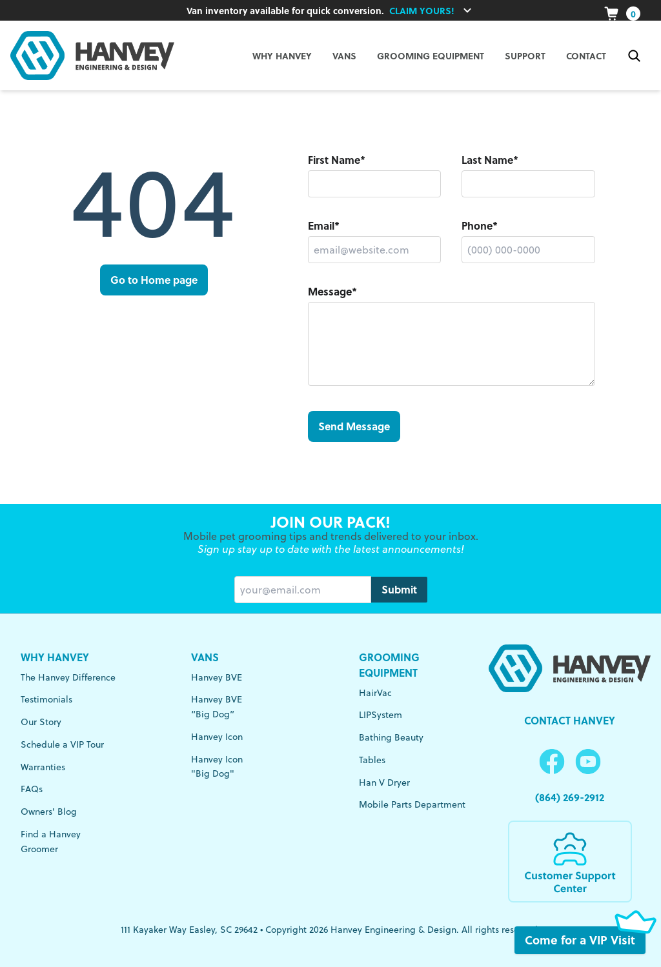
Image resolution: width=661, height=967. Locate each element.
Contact (586, 55)
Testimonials (46, 699)
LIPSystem (380, 714)
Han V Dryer (384, 782)
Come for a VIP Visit (585, 940)
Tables (372, 759)
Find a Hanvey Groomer (51, 841)
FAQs (32, 789)
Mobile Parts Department (412, 804)
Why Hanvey (55, 657)
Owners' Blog (49, 811)
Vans (205, 657)
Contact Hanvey (569, 720)
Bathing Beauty (391, 737)
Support (525, 55)
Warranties (43, 767)
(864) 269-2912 (569, 797)
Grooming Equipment (430, 55)
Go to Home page (154, 279)
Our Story (41, 721)
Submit (399, 589)
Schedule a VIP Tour (62, 744)
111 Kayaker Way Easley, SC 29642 (189, 929)
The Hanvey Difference (68, 677)
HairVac (375, 692)
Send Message (354, 426)
